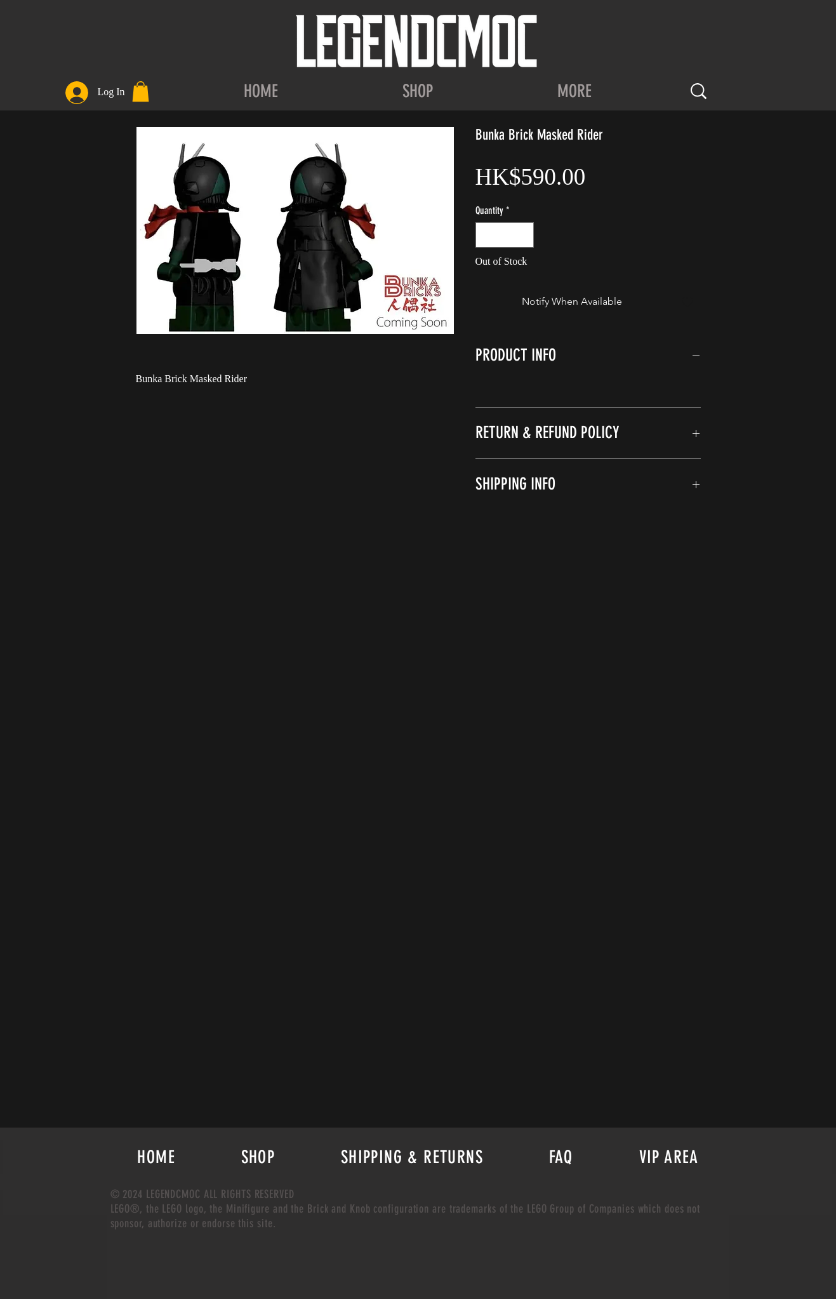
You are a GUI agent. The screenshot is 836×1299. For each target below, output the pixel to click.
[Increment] (523, 235)
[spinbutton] (504, 235)
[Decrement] (486, 235)
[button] (140, 91)
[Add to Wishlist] (687, 301)
